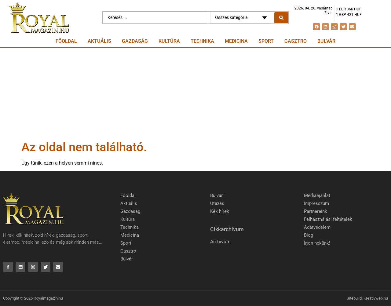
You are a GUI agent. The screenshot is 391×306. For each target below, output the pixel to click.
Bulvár (326, 41)
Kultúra (169, 41)
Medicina (236, 41)
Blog (308, 235)
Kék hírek (219, 211)
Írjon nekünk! (317, 243)
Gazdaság (135, 41)
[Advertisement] (195, 94)
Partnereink (315, 211)
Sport (266, 41)
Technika (202, 41)
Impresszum (316, 203)
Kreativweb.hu (376, 298)
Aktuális (99, 41)
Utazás (217, 203)
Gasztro (295, 41)
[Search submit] (281, 17)
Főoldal (66, 41)
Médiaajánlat (317, 195)
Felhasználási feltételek (328, 219)
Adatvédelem (317, 227)
